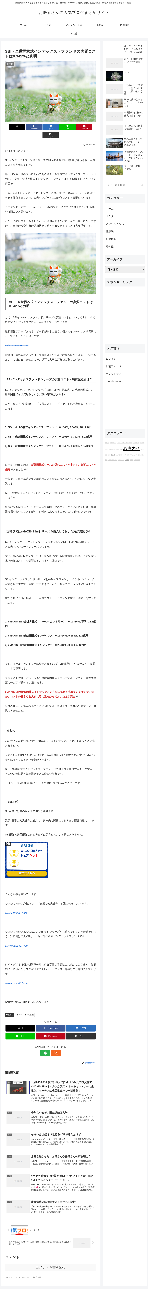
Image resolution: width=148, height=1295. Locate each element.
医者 (107, 443)
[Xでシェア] (12, 127)
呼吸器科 (119, 449)
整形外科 (112, 449)
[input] (125, 185)
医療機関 (111, 238)
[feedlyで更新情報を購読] (47, 1045)
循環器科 (128, 442)
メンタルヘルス (115, 223)
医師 (113, 454)
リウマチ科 (121, 442)
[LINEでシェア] (58, 127)
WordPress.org (114, 381)
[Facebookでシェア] (27, 127)
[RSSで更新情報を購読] (54, 1045)
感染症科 (137, 460)
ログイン (111, 358)
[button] (89, 127)
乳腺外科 (136, 442)
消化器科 (113, 442)
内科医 (9, 1007)
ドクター (111, 216)
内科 (19, 1007)
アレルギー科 (135, 455)
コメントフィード (116, 374)
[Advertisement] (125, 316)
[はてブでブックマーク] (43, 127)
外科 (131, 460)
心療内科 (131, 448)
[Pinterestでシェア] (73, 127)
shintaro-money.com (16, 337)
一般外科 (121, 460)
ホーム (110, 208)
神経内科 (29, 1007)
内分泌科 (119, 455)
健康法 (110, 231)
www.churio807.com (16, 905)
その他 (110, 246)
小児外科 (126, 455)
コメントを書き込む (50, 1260)
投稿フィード (113, 366)
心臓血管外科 (112, 460)
